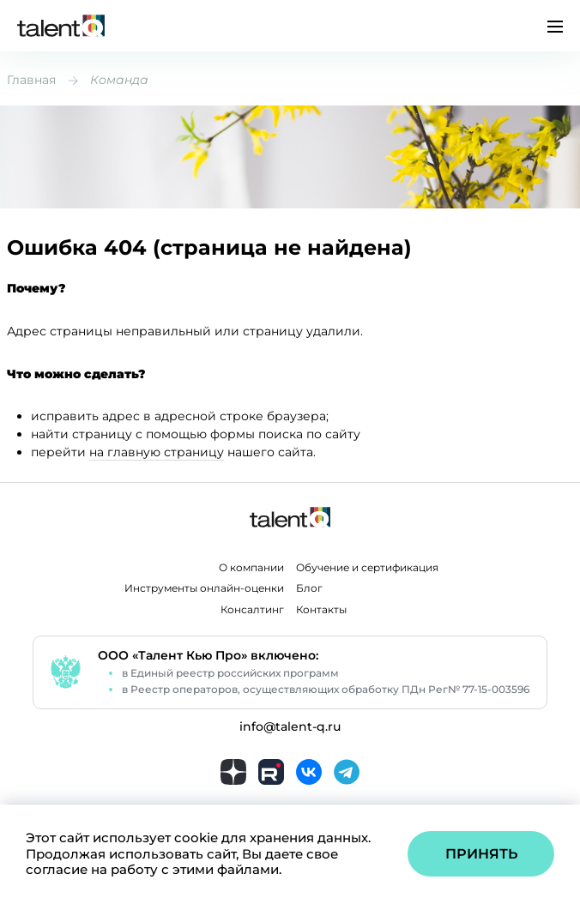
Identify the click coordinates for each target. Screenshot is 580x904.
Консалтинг (252, 610)
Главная (31, 79)
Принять (481, 854)
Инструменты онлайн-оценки (204, 588)
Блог (309, 588)
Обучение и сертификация (367, 568)
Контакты (321, 610)
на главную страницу (156, 452)
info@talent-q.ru (290, 727)
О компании (251, 568)
